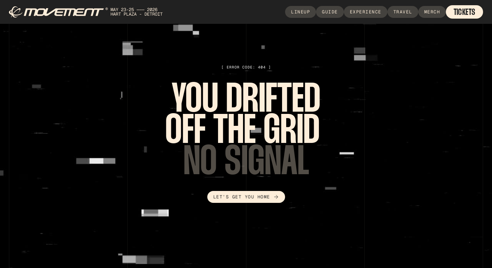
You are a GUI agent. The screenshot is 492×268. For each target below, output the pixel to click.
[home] (89, 12)
